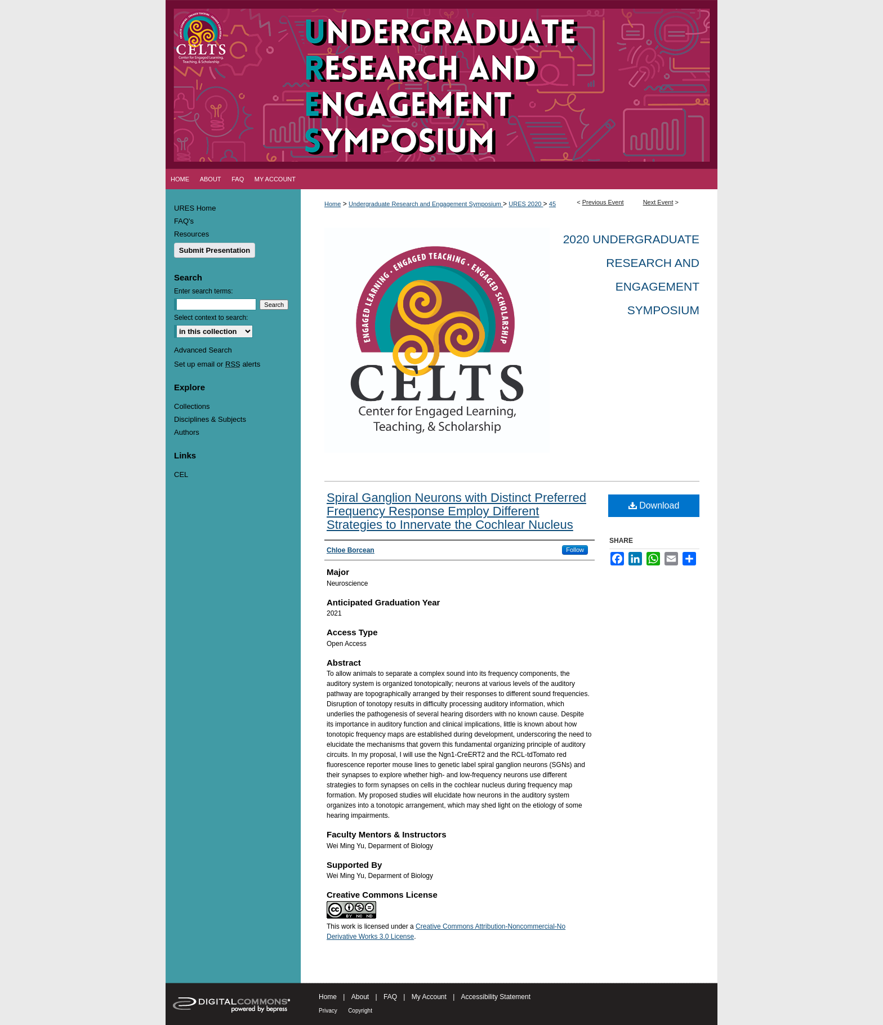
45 (552, 203)
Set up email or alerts (217, 364)
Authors (186, 432)
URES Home (195, 208)
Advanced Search (203, 350)
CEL (181, 474)
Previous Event (603, 202)
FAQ (390, 997)
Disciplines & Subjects (210, 419)
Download (654, 505)
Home (332, 203)
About (360, 997)
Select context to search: (211, 318)
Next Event (658, 202)
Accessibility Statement (495, 997)
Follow (575, 549)
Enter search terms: (203, 291)
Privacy (328, 1011)
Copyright (360, 1011)
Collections (192, 406)
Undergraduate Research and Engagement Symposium (426, 203)
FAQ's (184, 221)
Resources (191, 234)
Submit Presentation (214, 250)
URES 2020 (526, 203)
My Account (429, 997)
